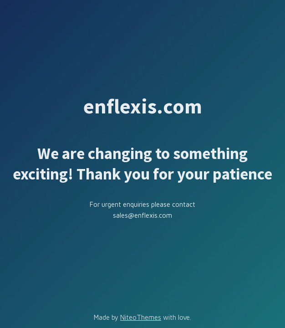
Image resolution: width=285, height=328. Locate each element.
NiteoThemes (140, 317)
